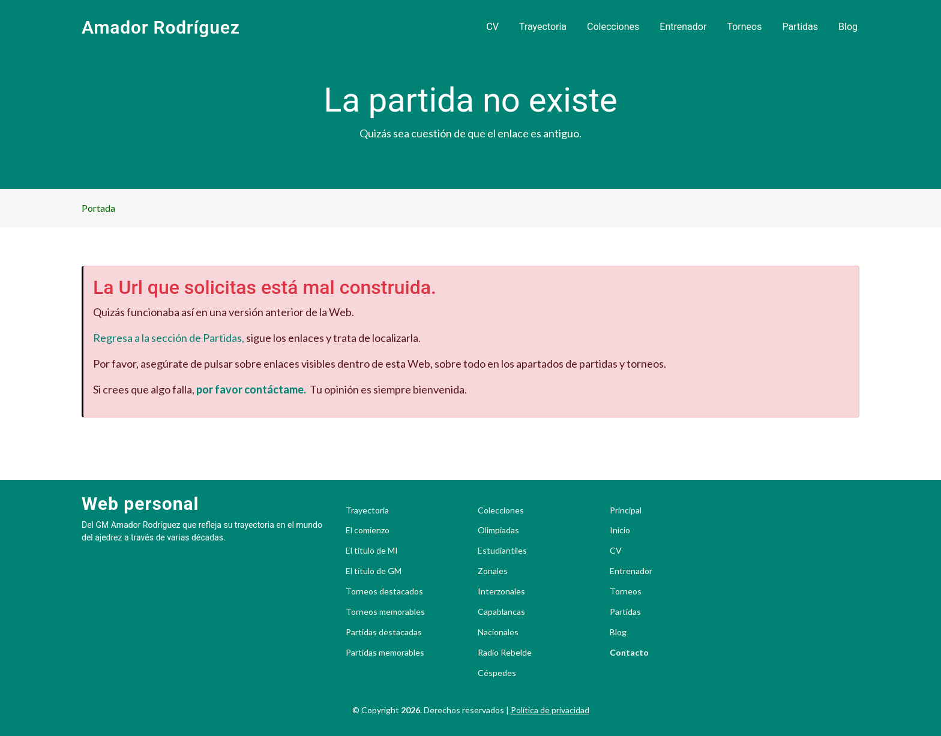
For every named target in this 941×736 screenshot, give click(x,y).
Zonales (493, 571)
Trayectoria (543, 26)
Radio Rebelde (505, 652)
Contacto (629, 652)
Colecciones (613, 26)
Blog (848, 26)
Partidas (800, 26)
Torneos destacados (384, 591)
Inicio (620, 530)
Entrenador (683, 26)
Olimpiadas (498, 530)
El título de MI (372, 550)
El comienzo (367, 530)
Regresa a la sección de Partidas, (168, 337)
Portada (98, 208)
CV (492, 26)
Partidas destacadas (384, 632)
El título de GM (373, 571)
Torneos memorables (385, 612)
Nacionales (498, 632)
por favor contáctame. (251, 389)
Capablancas (501, 612)
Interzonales (501, 591)
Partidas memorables (385, 652)
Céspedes (497, 673)
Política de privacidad (550, 710)
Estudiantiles (502, 550)
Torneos (744, 26)
